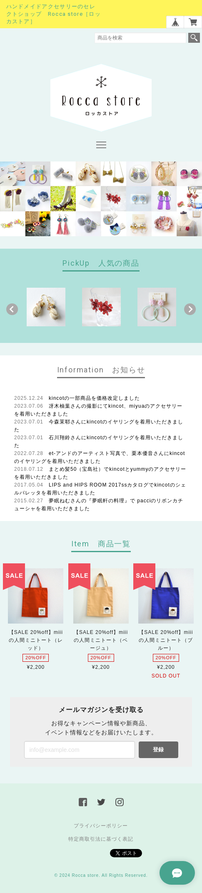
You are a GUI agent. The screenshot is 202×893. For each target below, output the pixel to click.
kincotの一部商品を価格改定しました (94, 398)
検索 (194, 38)
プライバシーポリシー (101, 826)
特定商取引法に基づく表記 (100, 839)
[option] (46, 307)
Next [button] (190, 309)
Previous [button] (12, 309)
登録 (158, 749)
